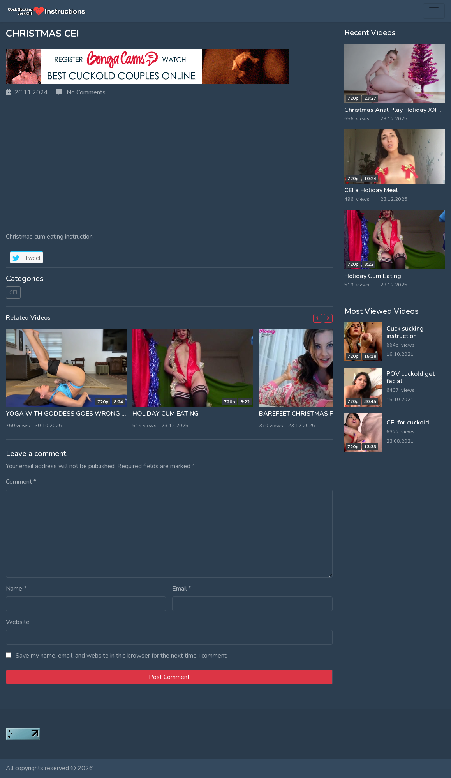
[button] (317, 318)
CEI (13, 292)
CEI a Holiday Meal (371, 190)
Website (18, 622)
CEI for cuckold (407, 422)
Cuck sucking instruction (405, 332)
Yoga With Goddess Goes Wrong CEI (68, 413)
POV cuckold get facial (410, 377)
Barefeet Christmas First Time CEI (316, 413)
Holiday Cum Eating (165, 413)
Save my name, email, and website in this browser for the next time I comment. (122, 655)
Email (181, 588)
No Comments (81, 92)
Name (16, 588)
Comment (21, 481)
